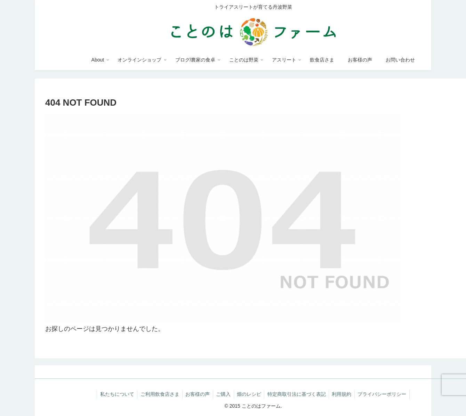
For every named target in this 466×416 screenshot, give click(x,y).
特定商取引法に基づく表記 (298, 394)
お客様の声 (196, 394)
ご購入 (223, 394)
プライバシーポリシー (386, 394)
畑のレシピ (250, 394)
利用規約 (344, 394)
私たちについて (113, 394)
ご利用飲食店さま (157, 394)
